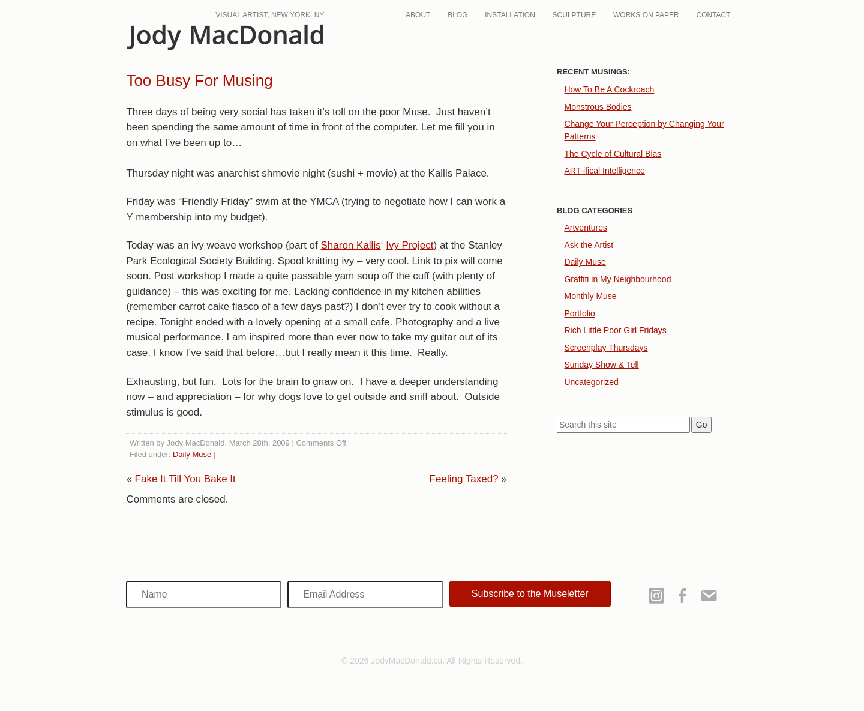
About (418, 15)
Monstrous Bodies (597, 107)
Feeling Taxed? (464, 479)
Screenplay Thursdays (605, 347)
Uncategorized (591, 382)
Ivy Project (409, 245)
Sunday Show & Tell (601, 364)
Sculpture (574, 15)
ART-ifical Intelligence (604, 170)
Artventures (585, 227)
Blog (457, 15)
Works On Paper (646, 15)
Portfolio (579, 313)
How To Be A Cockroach (609, 89)
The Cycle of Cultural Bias (612, 154)
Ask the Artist (588, 245)
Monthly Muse (590, 296)
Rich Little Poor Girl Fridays (615, 330)
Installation (510, 15)
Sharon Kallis (351, 245)
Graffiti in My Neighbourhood (617, 279)
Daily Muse (192, 454)
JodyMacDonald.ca (225, 37)
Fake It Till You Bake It (185, 479)
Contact (714, 15)
